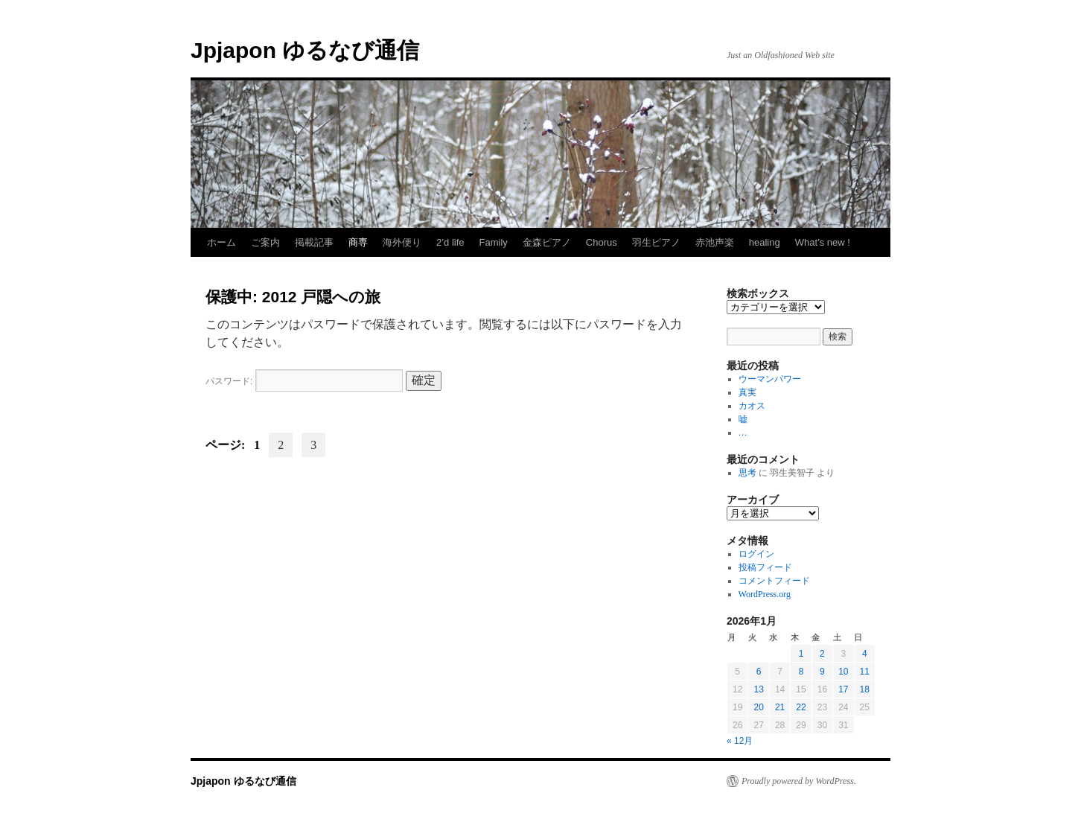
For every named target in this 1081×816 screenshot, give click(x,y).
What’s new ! (822, 242)
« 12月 (740, 741)
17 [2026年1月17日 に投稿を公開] (843, 689)
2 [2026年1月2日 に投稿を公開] (822, 653)
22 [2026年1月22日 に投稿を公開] (801, 707)
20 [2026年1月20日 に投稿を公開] (758, 707)
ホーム (221, 242)
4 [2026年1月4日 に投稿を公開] (864, 653)
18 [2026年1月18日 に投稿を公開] (865, 689)
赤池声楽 (714, 242)
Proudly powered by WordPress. (799, 781)
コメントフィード (774, 581)
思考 (747, 473)
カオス (752, 406)
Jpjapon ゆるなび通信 (305, 50)
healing (764, 242)
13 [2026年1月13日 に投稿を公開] (758, 689)
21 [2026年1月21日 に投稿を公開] (780, 707)
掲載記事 (314, 242)
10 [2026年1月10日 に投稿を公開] (843, 671)
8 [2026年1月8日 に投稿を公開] (801, 671)
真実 (747, 392)
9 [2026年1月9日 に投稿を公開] (822, 671)
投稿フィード (765, 567)
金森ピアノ (547, 242)
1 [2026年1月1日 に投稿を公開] (801, 653)
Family (493, 242)
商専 (358, 242)
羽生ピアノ (656, 242)
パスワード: (304, 381)
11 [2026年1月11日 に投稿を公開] (865, 671)
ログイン (756, 554)
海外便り (402, 242)
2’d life (450, 242)
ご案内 (265, 242)
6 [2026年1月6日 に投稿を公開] (759, 671)
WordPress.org (765, 594)
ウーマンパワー (770, 379)
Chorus (601, 242)
